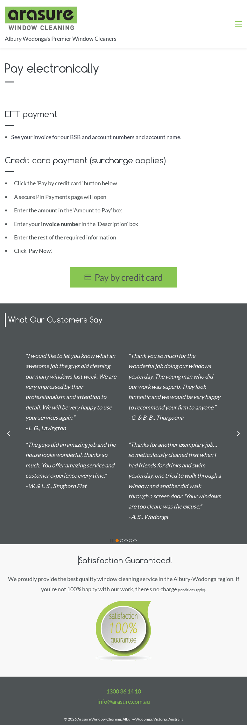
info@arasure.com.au (123, 701)
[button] (8, 433)
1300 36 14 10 (123, 691)
